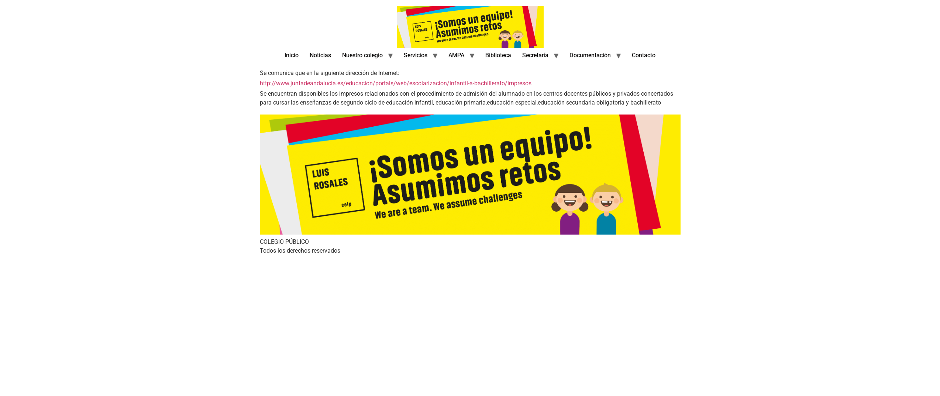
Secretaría (535, 55)
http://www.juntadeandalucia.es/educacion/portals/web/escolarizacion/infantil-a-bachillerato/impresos (395, 83)
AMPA (456, 55)
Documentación (590, 55)
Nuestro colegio (362, 55)
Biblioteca (498, 55)
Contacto (643, 55)
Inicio (292, 55)
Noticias (320, 55)
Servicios (415, 55)
